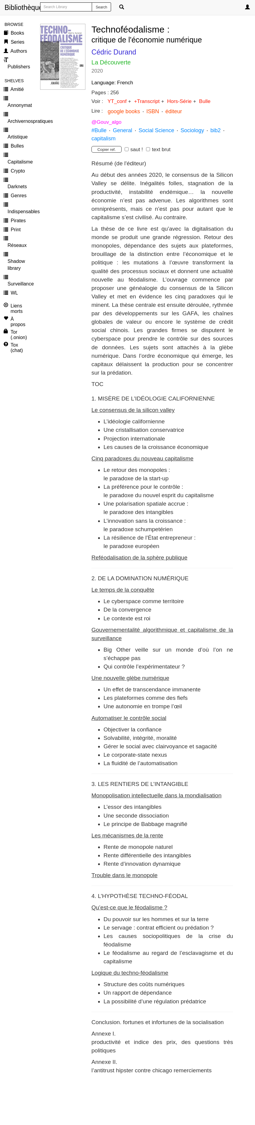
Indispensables (19, 211)
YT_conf (116, 101)
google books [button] (124, 111)
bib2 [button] (214, 130)
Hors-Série (179, 101)
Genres (18, 195)
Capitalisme (19, 161)
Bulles (16, 145)
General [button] (122, 130)
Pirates (17, 220)
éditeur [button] (173, 111)
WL (13, 292)
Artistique (18, 136)
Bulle (204, 101)
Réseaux (17, 245)
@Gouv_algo (106, 122)
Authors (18, 51)
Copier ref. (106, 149)
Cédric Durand (113, 52)
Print (15, 229)
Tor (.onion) (19, 334)
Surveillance (19, 283)
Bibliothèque (7, 7)
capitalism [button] (103, 139)
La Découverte (111, 62)
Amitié (16, 89)
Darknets (17, 186)
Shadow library (16, 265)
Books (16, 33)
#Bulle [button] (99, 130)
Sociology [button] (192, 130)
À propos (18, 321)
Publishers (19, 66)
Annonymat (19, 105)
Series (16, 42)
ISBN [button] (152, 111)
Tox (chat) (17, 347)
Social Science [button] (156, 130)
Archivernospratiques (19, 121)
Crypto (17, 170)
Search (101, 7)
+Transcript (146, 101)
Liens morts (17, 308)
